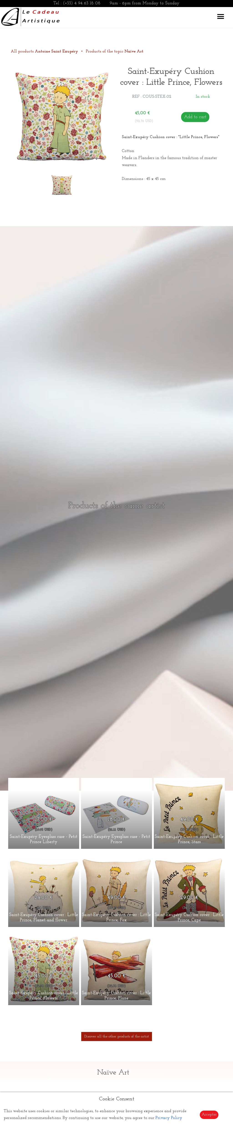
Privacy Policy (168, 1118)
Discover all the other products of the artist (116, 1036)
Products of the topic (114, 51)
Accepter (209, 1114)
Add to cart (195, 117)
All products (45, 51)
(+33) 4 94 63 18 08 (82, 3)
